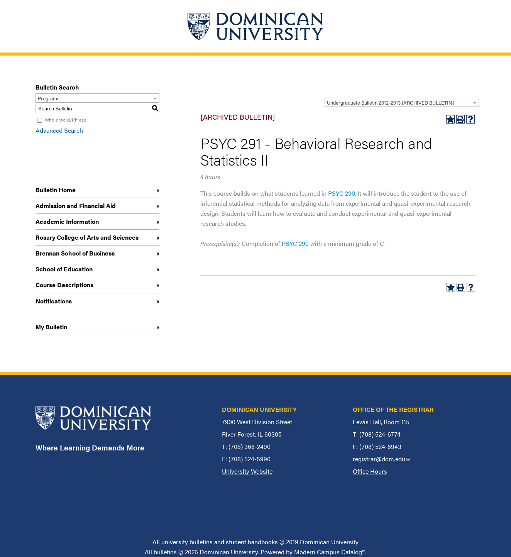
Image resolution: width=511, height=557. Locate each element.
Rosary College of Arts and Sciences (87, 237)
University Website (247, 471)
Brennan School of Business (75, 253)
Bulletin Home (56, 189)
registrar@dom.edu (381, 458)
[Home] (255, 26)
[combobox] (402, 102)
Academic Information (67, 221)
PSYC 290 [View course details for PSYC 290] (341, 193)
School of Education (64, 268)
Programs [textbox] (48, 98)
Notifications (54, 300)
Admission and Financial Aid (76, 205)
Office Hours (370, 471)
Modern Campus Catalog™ (329, 551)
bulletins (165, 551)
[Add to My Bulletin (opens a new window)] (450, 119)
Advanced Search (59, 130)
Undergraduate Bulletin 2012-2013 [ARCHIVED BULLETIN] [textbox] (390, 102)
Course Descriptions (64, 284)
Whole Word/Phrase (65, 119)
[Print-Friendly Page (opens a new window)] (460, 119)
